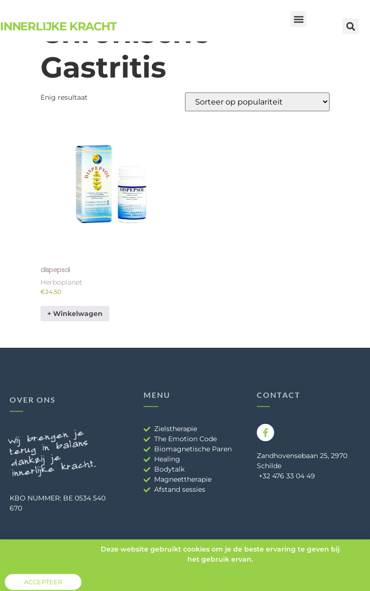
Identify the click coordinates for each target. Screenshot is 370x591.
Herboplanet (61, 282)
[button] (298, 19)
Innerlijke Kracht (58, 26)
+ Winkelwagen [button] (75, 313)
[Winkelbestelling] (257, 101)
